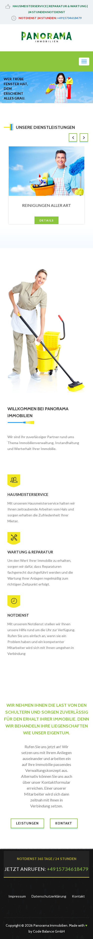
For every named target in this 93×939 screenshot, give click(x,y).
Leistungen (27, 823)
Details (46, 220)
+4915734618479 (69, 18)
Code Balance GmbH (49, 931)
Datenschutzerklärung (48, 896)
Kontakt (63, 823)
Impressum (17, 896)
